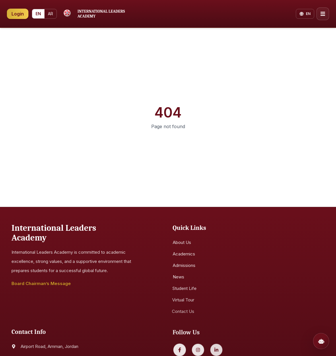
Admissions (184, 265)
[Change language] (305, 13)
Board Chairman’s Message (41, 283)
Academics (184, 254)
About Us (182, 242)
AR (50, 13)
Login (17, 13)
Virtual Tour (182, 300)
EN (38, 13)
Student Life (183, 288)
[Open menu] (322, 13)
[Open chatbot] (321, 341)
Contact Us (181, 311)
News (177, 277)
